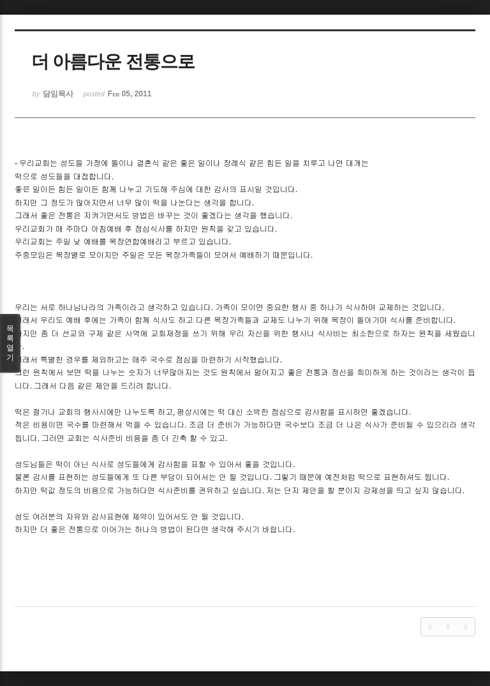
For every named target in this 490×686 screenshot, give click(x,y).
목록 (10, 343)
